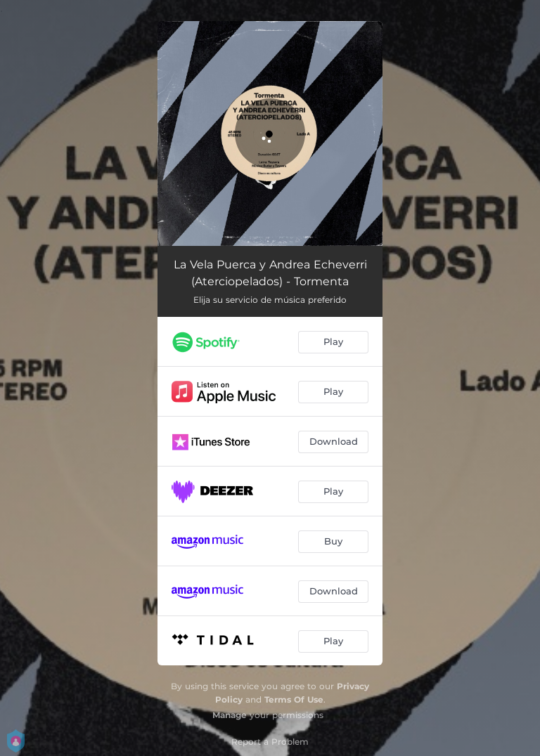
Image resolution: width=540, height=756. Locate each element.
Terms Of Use (293, 699)
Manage (229, 715)
